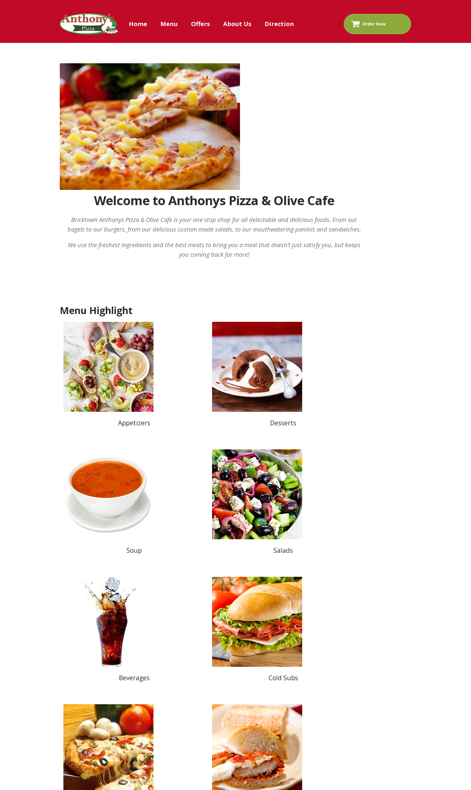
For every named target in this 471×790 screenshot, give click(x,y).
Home (138, 24)
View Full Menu (237, 466)
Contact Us (189, 603)
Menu (169, 24)
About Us (237, 24)
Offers (200, 24)
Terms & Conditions (247, 603)
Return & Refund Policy (371, 603)
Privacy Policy (307, 603)
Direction (279, 24)
